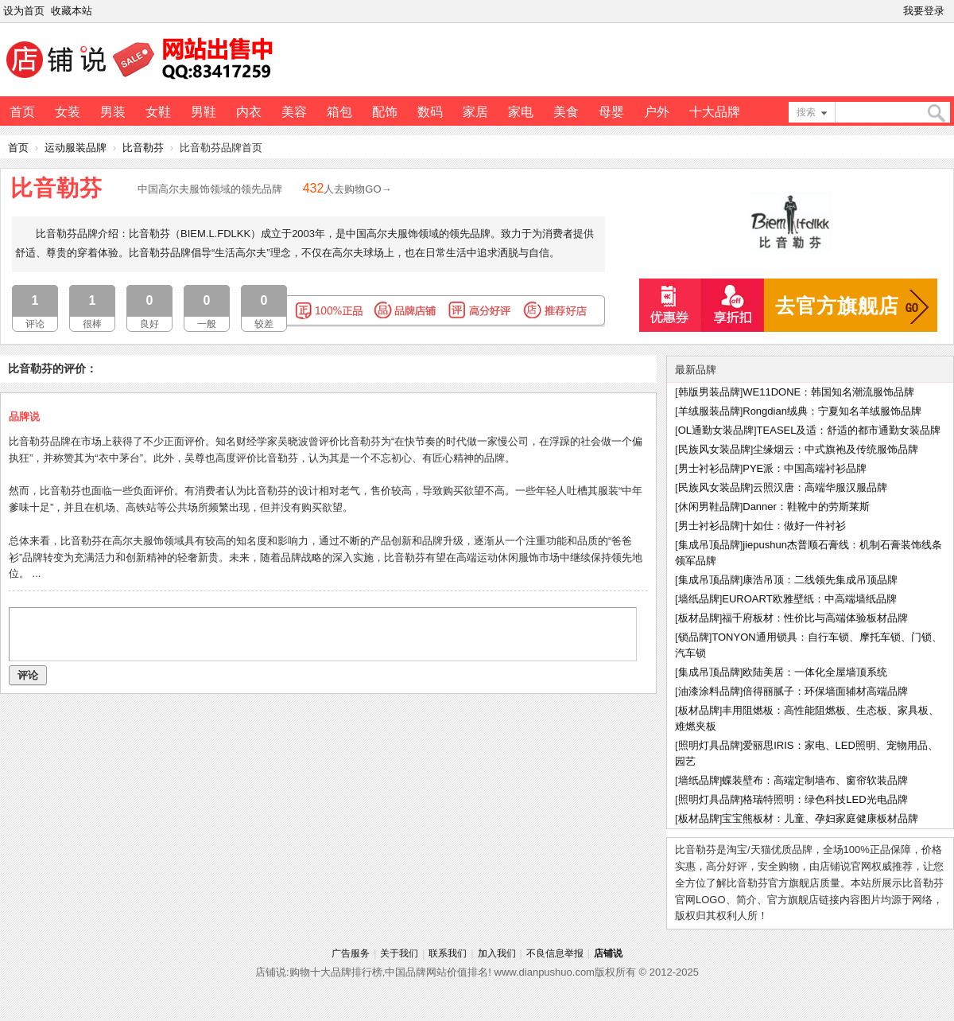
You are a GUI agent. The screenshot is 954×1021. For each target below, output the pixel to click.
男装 (113, 112)
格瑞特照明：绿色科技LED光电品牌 (825, 799)
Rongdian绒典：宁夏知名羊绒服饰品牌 (832, 411)
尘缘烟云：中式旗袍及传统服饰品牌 (835, 449)
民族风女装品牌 (714, 449)
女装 (67, 112)
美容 (294, 112)
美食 (566, 112)
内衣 (249, 112)
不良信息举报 (555, 953)
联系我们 (448, 953)
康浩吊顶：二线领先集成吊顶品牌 (820, 580)
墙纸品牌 (698, 599)
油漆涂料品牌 (709, 691)
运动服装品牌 (76, 148)
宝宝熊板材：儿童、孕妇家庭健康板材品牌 (820, 818)
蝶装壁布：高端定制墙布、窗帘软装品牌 (815, 780)
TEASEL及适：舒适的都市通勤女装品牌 (849, 430)
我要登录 (923, 11)
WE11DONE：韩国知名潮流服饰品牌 (828, 392)
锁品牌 (693, 637)
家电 (520, 112)
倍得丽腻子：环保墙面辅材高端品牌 (825, 691)
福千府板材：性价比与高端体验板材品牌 (815, 618)
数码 (430, 112)
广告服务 (351, 953)
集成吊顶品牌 (709, 545)
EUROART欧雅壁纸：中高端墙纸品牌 (809, 599)
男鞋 (203, 112)
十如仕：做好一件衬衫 (794, 526)
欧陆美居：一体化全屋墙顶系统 (815, 672)
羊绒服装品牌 (709, 411)
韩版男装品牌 (709, 392)
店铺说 (608, 953)
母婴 (611, 112)
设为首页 (24, 11)
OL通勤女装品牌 (716, 430)
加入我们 (497, 953)
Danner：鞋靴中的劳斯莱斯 (806, 506)
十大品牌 (714, 112)
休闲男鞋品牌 (709, 506)
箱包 (339, 112)
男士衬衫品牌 (709, 468)
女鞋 (158, 112)
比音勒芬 (143, 148)
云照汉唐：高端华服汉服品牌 (820, 487)
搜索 (806, 112)
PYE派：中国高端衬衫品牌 (805, 468)
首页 (22, 112)
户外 (656, 112)
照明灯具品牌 (709, 745)
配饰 (385, 112)
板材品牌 (698, 618)
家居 (475, 112)
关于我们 (399, 953)
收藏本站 (71, 11)
